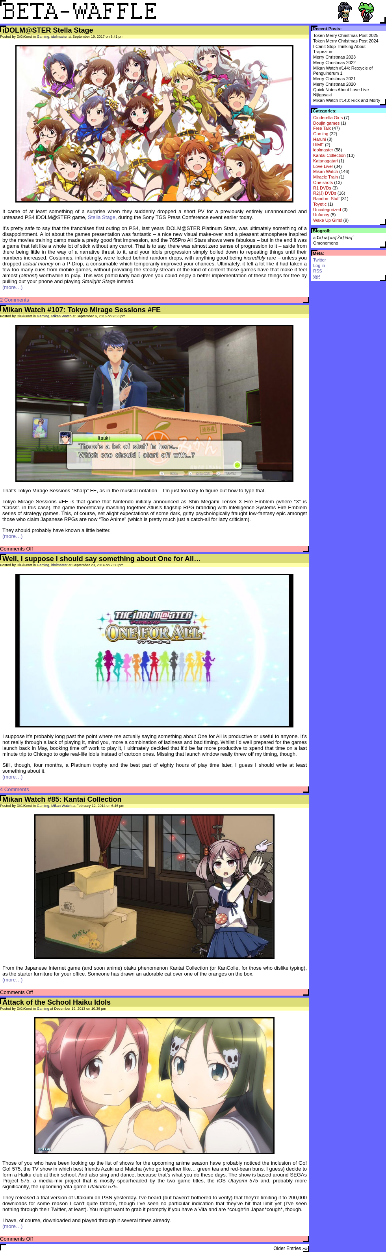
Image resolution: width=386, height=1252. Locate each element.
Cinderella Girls (328, 117)
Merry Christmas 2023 (334, 57)
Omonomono (325, 243)
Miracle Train (325, 177)
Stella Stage (101, 217)
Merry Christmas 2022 (334, 62)
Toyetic (320, 204)
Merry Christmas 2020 (334, 84)
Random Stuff (326, 198)
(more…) (12, 287)
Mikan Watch (325, 171)
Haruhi (319, 139)
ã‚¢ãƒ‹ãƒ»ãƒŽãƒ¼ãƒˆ (333, 237)
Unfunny (321, 214)
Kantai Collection (329, 155)
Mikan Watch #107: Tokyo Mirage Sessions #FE (81, 310)
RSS (317, 271)
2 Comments (14, 300)
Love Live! (323, 166)
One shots (323, 182)
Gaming (320, 133)
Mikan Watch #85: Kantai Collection (61, 799)
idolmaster (323, 149)
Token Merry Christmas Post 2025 (346, 35)
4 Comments (14, 789)
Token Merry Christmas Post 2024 (346, 41)
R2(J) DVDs (324, 193)
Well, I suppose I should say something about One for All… (101, 559)
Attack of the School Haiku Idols (56, 1002)
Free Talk (322, 128)
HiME (318, 144)
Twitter (319, 260)
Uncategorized (327, 209)
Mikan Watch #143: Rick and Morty (346, 100)
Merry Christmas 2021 (334, 78)
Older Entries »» (290, 1248)
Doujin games (326, 123)
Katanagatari (325, 160)
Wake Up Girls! (327, 220)
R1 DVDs (322, 188)
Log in (319, 265)
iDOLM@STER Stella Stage (47, 30)
